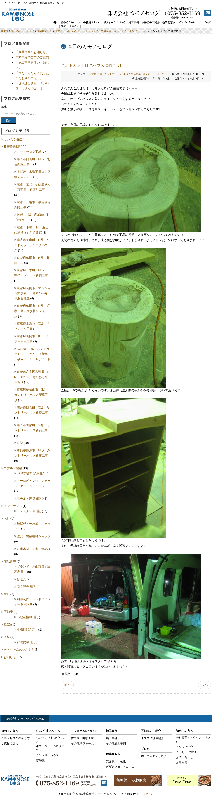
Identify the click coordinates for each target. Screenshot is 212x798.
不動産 (9, 612)
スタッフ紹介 (184, 746)
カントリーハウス (47, 755)
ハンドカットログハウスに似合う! (91, 65)
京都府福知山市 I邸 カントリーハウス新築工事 (31, 395)
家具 (7, 594)
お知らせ (10, 657)
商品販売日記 (26, 586)
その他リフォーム (82, 743)
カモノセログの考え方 (15, 738)
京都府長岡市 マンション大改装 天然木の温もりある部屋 (32, 293)
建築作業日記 (44, 31)
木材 (7, 518)
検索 (9, 120)
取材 (7, 637)
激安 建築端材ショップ (35, 536)
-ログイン (147, 794)
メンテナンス (13, 506)
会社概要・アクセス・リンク (193, 739)
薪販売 (22, 579)
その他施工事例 (116, 743)
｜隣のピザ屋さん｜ (67, 26)
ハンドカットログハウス (50, 739)
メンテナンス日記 (29, 511)
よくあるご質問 (186, 752)
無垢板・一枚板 (116, 761)
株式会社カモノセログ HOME (25, 718)
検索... (5, 107)
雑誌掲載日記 (26, 642)
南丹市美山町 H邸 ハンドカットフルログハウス (32, 245)
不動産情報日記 (28, 617)
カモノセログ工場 (29, 151)
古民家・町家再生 (82, 738)
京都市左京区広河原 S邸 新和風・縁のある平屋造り (31, 377)
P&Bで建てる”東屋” (31, 473)
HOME (5, 31)
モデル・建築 (13, 468)
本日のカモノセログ (23, 31)
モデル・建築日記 (29, 498)
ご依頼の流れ (9, 743)
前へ (67, 685)
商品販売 (10, 561)
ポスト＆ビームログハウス (50, 748)
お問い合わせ (184, 757)
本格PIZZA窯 (27, 629)
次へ (205, 685)
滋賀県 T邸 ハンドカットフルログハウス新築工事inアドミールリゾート (98, 31)
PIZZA (8, 624)
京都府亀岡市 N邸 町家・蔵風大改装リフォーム (32, 311)
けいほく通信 (13, 139)
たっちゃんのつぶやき (19, 649)
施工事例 (111, 738)
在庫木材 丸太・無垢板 (33, 549)
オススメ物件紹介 (152, 738)
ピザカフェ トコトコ (120, 766)
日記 (20, 443)
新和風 (40, 760)
